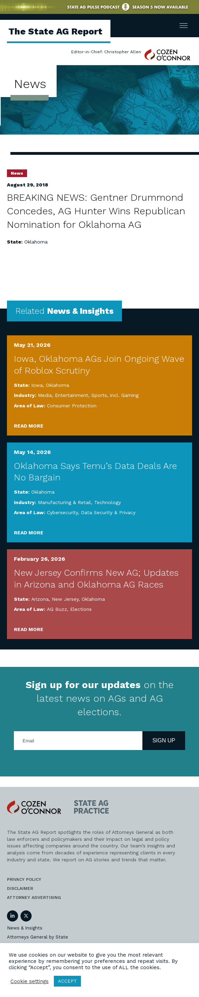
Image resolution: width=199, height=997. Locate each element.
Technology (107, 502)
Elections (81, 609)
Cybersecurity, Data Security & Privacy (91, 512)
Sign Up (163, 740)
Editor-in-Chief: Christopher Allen (106, 51)
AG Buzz (57, 609)
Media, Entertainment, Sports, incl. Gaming (88, 395)
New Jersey (65, 599)
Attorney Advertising (34, 897)
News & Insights (24, 928)
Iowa (37, 385)
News (17, 173)
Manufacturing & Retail (64, 502)
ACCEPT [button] (67, 981)
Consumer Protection (72, 405)
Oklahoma (36, 242)
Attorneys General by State (37, 937)
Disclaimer (20, 888)
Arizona (40, 599)
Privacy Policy (24, 879)
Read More (28, 425)
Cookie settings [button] (29, 981)
